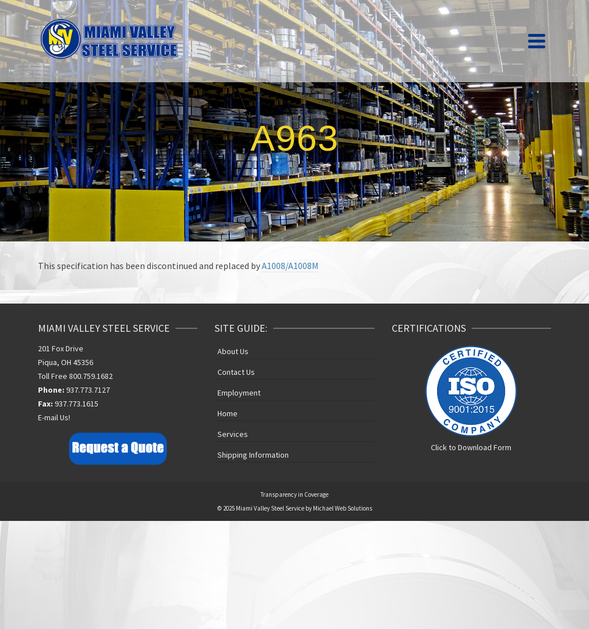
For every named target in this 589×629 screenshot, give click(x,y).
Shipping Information (253, 455)
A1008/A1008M (289, 265)
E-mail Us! (54, 417)
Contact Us (236, 372)
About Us (232, 351)
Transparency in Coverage (294, 494)
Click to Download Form (471, 447)
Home (227, 413)
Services (232, 434)
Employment (239, 393)
